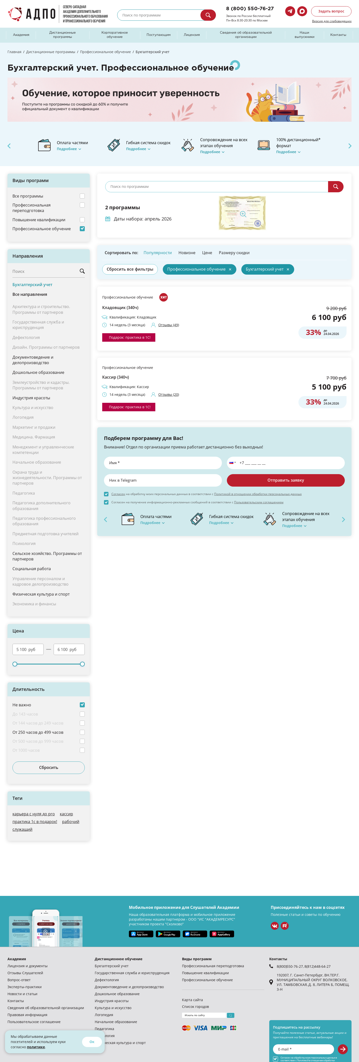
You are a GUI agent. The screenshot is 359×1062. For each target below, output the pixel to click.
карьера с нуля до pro (33, 813)
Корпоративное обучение (114, 34)
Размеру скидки (234, 252)
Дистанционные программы (62, 34)
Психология (105, 1035)
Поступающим (159, 35)
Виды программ (197, 958)
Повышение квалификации (205, 972)
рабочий (70, 821)
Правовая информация (27, 1014)
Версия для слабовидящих (332, 21)
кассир (66, 813)
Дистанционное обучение (118, 958)
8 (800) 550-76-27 (250, 8)
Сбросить (48, 767)
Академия (21, 35)
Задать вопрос (331, 11)
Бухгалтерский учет (32, 284)
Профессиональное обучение (127, 297)
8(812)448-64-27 (317, 966)
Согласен (118, 494)
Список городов (195, 1006)
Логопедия (104, 1014)
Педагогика (104, 1028)
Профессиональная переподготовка (213, 965)
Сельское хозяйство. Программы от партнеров (47, 556)
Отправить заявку (286, 480)
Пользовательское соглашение (34, 1021)
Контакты (338, 35)
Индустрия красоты (31, 397)
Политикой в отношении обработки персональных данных (258, 494)
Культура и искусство (113, 1007)
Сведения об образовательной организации (246, 34)
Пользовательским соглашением (258, 502)
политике (36, 1047)
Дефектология (107, 979)
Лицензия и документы (27, 965)
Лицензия (192, 35)
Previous (8, 145)
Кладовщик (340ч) (120, 307)
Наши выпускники (304, 34)
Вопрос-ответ (19, 979)
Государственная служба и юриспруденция (132, 972)
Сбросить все (130, 269)
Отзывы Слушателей (25, 972)
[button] (231, 463)
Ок (92, 1041)
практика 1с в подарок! (34, 821)
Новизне (187, 252)
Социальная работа (31, 568)
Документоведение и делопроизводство (32, 359)
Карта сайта (192, 999)
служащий (22, 829)
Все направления (29, 294)
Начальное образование (116, 1021)
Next (350, 145)
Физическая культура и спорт (41, 594)
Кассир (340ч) (115, 377)
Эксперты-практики (24, 986)
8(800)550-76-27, (290, 966)
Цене (207, 252)
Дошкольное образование (38, 372)
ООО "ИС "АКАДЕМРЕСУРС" (211, 919)
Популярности (158, 252)
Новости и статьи (22, 993)
